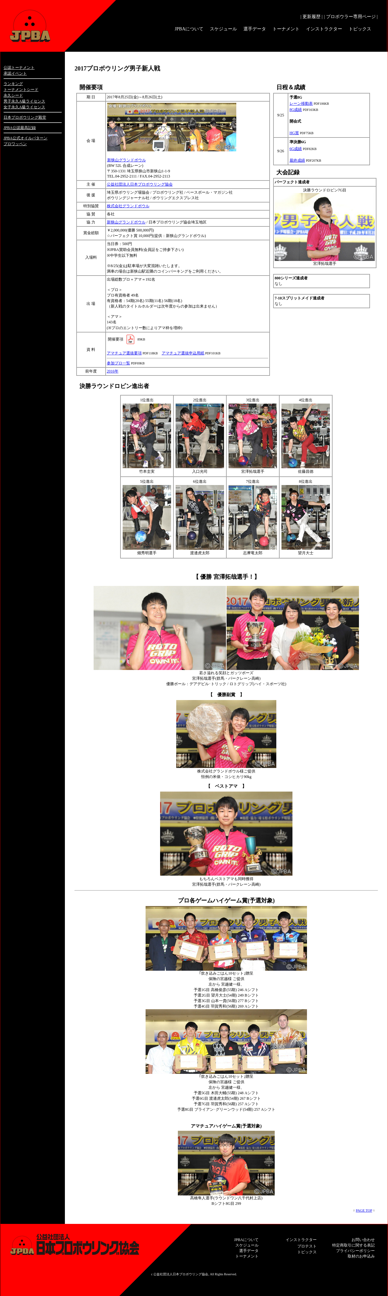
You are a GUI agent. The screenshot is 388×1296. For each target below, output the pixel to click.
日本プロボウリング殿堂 (25, 117)
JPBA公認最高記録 (20, 127)
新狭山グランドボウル (126, 160)
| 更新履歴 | (312, 16)
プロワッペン (15, 144)
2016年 (112, 371)
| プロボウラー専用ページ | (351, 16)
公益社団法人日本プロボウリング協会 (140, 184)
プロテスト (307, 1246)
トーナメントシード (21, 89)
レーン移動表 (301, 103)
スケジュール (223, 29)
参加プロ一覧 (118, 363)
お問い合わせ (363, 1239)
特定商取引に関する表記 (353, 1245)
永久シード (13, 95)
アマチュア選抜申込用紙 (183, 353)
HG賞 (294, 133)
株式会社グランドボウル (128, 206)
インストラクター (324, 29)
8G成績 (296, 109)
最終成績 (297, 160)
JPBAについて (189, 29)
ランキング (13, 83)
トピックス (360, 29)
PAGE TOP (364, 1210)
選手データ (254, 29)
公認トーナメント (19, 67)
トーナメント (286, 29)
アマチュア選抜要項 (124, 353)
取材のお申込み (361, 1256)
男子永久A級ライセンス (24, 101)
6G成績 (296, 148)
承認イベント (15, 73)
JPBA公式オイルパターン (25, 138)
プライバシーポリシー (355, 1250)
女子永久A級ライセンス (24, 107)
